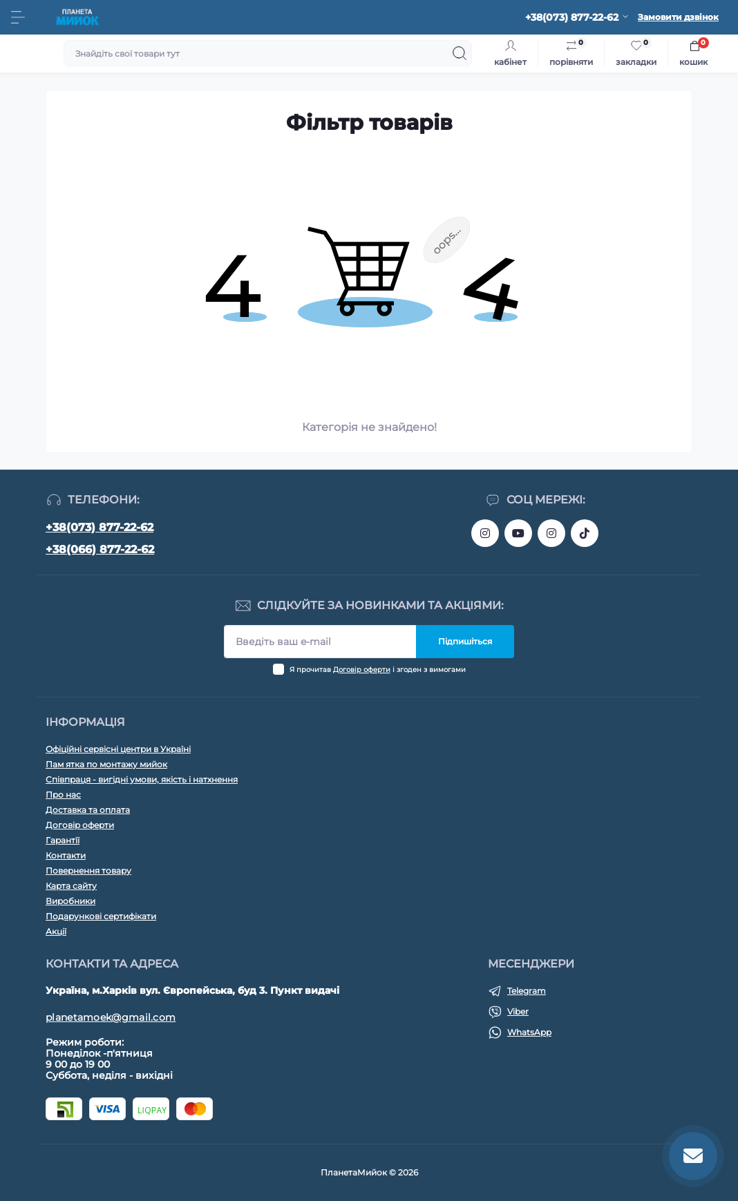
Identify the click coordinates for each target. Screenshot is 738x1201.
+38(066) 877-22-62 (100, 549)
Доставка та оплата (88, 810)
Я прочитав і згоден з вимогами (378, 669)
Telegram (526, 991)
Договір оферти (361, 669)
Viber (518, 1011)
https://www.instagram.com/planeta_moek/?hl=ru (551, 533)
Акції (56, 931)
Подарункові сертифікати (101, 916)
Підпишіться (465, 641)
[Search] (459, 53)
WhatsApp (529, 1032)
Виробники (70, 901)
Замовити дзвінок (678, 17)
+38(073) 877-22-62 (99, 527)
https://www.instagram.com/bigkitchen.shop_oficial (485, 533)
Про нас (63, 794)
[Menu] (18, 17)
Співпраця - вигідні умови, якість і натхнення (142, 779)
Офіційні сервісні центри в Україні (118, 749)
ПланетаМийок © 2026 (369, 1172)
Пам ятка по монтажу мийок (106, 764)
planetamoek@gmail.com (111, 1017)
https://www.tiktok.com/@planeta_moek (584, 533)
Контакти (66, 855)
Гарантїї (62, 840)
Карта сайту (71, 886)
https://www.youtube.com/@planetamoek (518, 533)
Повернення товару (88, 870)
